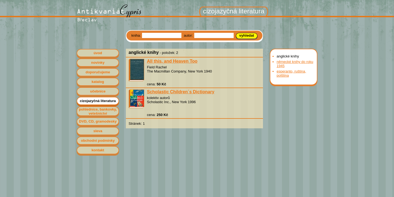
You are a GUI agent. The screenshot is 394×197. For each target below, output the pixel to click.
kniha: (136, 35)
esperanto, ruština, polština (291, 73)
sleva (97, 131)
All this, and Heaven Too (172, 61)
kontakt (97, 150)
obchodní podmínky (98, 140)
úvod (98, 53)
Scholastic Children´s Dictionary (180, 91)
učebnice (97, 91)
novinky (98, 62)
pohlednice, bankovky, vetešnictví (98, 111)
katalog (98, 82)
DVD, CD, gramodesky (98, 121)
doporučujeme (98, 72)
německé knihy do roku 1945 (295, 64)
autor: (189, 35)
